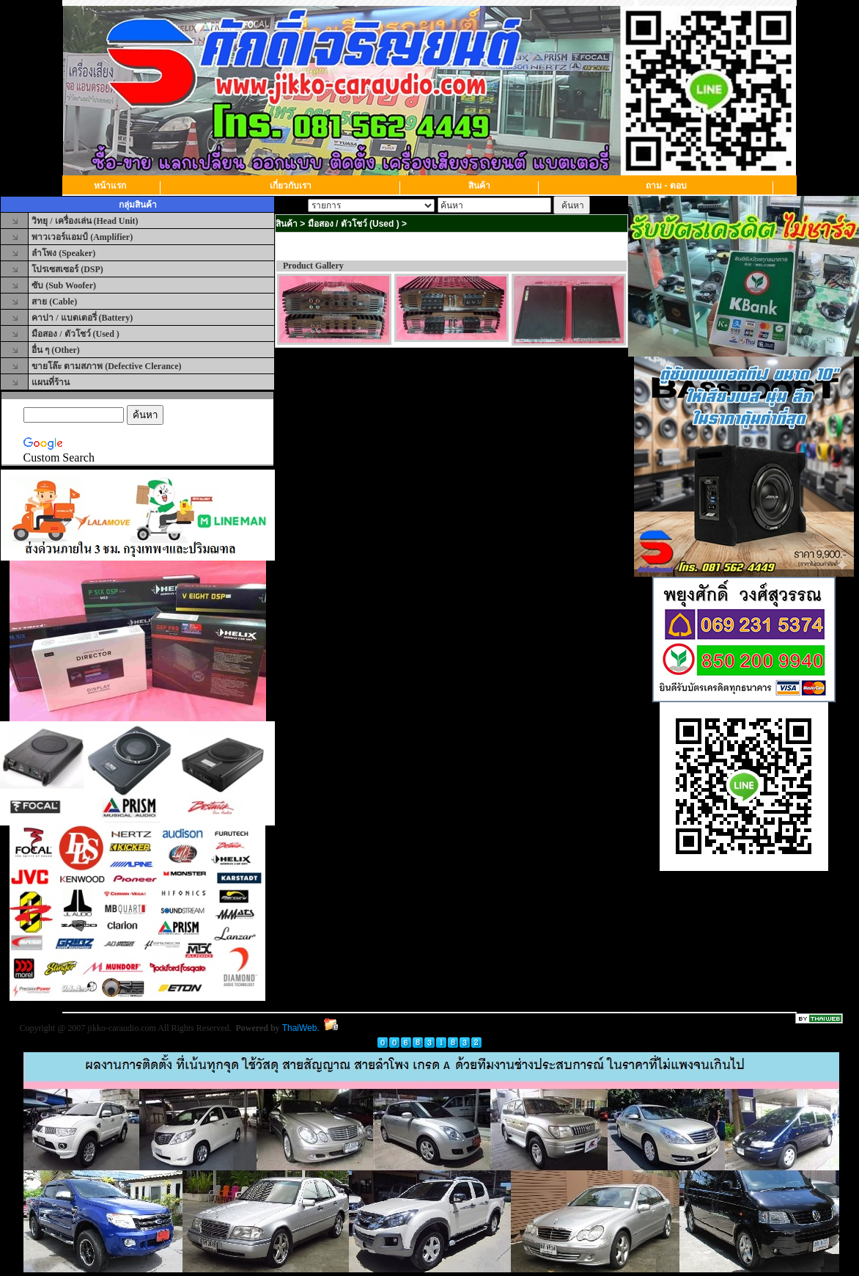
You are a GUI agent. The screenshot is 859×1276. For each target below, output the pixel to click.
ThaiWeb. (301, 1028)
